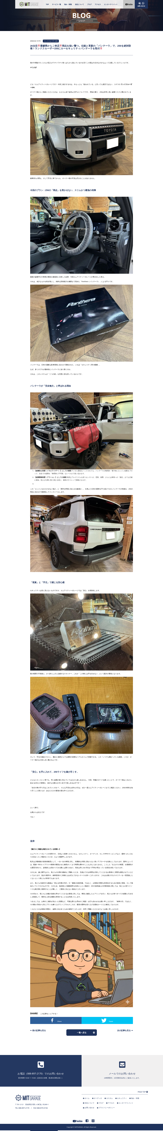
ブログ (89, 4)
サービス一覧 (56, 4)
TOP (47, 4)
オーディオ (98, 1098)
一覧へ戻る (81, 1032)
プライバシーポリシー (107, 1108)
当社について (79, 4)
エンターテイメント (111, 4)
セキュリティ (122, 1098)
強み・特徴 (68, 4)
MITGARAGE (79, 1127)
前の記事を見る (38, 1030)
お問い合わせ (89, 1108)
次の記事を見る (125, 1030)
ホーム (87, 1098)
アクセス (98, 4)
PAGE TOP (143, 1092)
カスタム (109, 1098)
